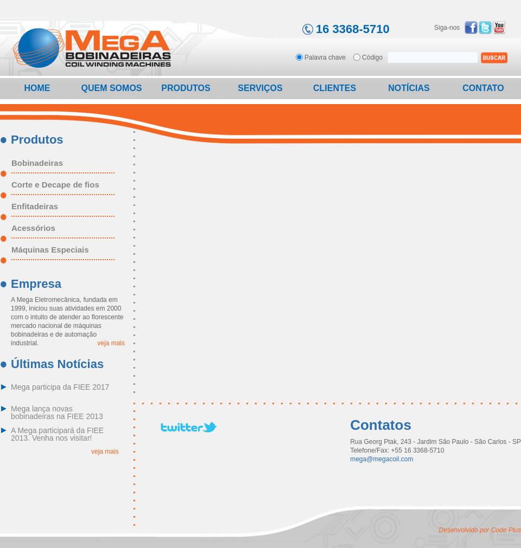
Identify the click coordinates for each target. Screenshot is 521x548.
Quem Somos (111, 88)
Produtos (185, 88)
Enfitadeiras (34, 206)
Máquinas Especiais (50, 250)
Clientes (334, 88)
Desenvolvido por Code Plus (480, 530)
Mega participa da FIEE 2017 (60, 387)
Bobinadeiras (37, 163)
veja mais (111, 343)
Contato (483, 88)
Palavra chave (325, 57)
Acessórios (33, 228)
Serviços (260, 88)
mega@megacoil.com (381, 459)
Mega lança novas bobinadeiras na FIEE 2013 (57, 413)
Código (372, 57)
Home (37, 88)
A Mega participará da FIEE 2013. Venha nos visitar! (57, 434)
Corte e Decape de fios (55, 184)
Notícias (408, 88)
